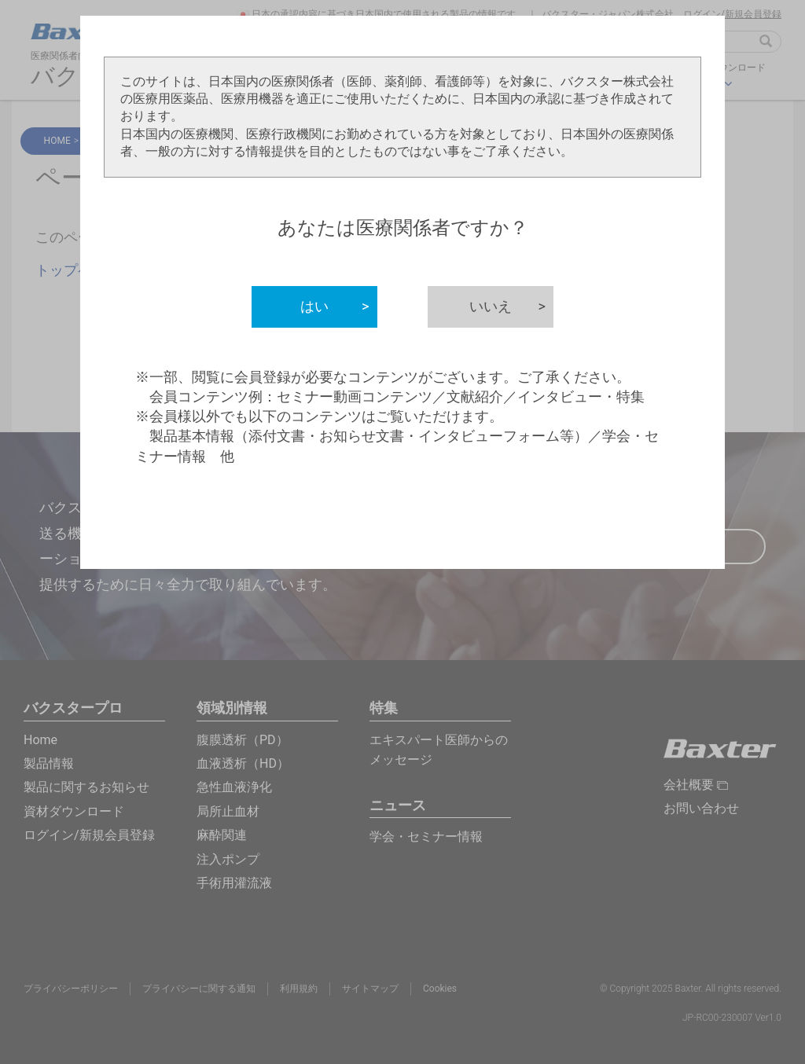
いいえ (511, 306)
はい (338, 306)
